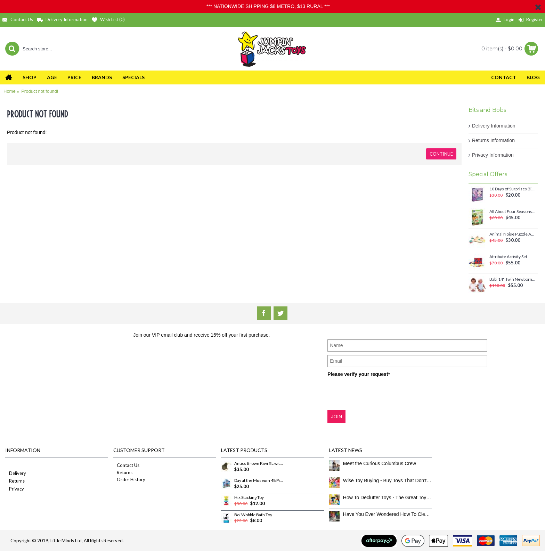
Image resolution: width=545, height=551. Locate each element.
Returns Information (493, 140)
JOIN (336, 416)
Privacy (14, 489)
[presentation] (380, 393)
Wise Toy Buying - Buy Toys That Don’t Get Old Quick (387, 480)
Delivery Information (493, 126)
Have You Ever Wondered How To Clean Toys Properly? (387, 514)
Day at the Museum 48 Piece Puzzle (259, 480)
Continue (441, 154)
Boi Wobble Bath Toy (253, 514)
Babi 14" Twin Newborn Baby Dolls (512, 279)
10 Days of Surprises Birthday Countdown (512, 189)
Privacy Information (493, 155)
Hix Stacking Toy (249, 497)
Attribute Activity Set (508, 256)
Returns (15, 481)
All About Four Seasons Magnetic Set (512, 211)
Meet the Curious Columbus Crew (379, 463)
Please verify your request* (358, 374)
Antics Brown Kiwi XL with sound (259, 463)
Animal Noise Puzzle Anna (512, 234)
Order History (129, 479)
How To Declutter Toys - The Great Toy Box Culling (387, 497)
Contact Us (126, 465)
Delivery (15, 473)
